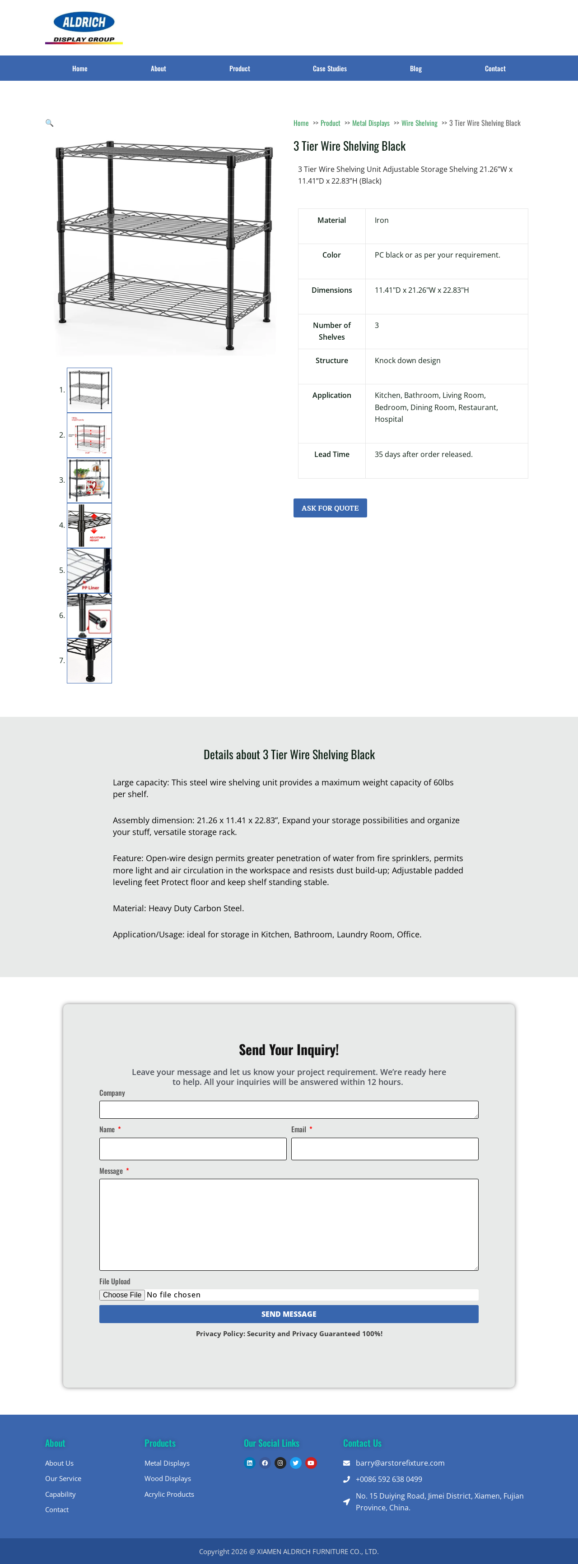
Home (80, 68)
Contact (495, 68)
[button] (49, 123)
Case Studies (330, 68)
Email (299, 1129)
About (158, 68)
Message (112, 1170)
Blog (416, 68)
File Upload (115, 1281)
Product (239, 68)
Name (108, 1129)
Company (112, 1092)
